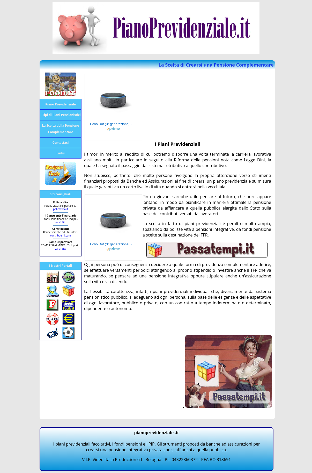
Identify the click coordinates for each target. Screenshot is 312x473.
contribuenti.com (60, 235)
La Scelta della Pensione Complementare (60, 128)
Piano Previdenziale (60, 104)
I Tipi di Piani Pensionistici (60, 115)
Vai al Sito (60, 222)
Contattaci (61, 142)
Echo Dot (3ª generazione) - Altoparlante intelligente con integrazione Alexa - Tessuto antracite (113, 124)
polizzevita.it (60, 209)
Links (60, 153)
